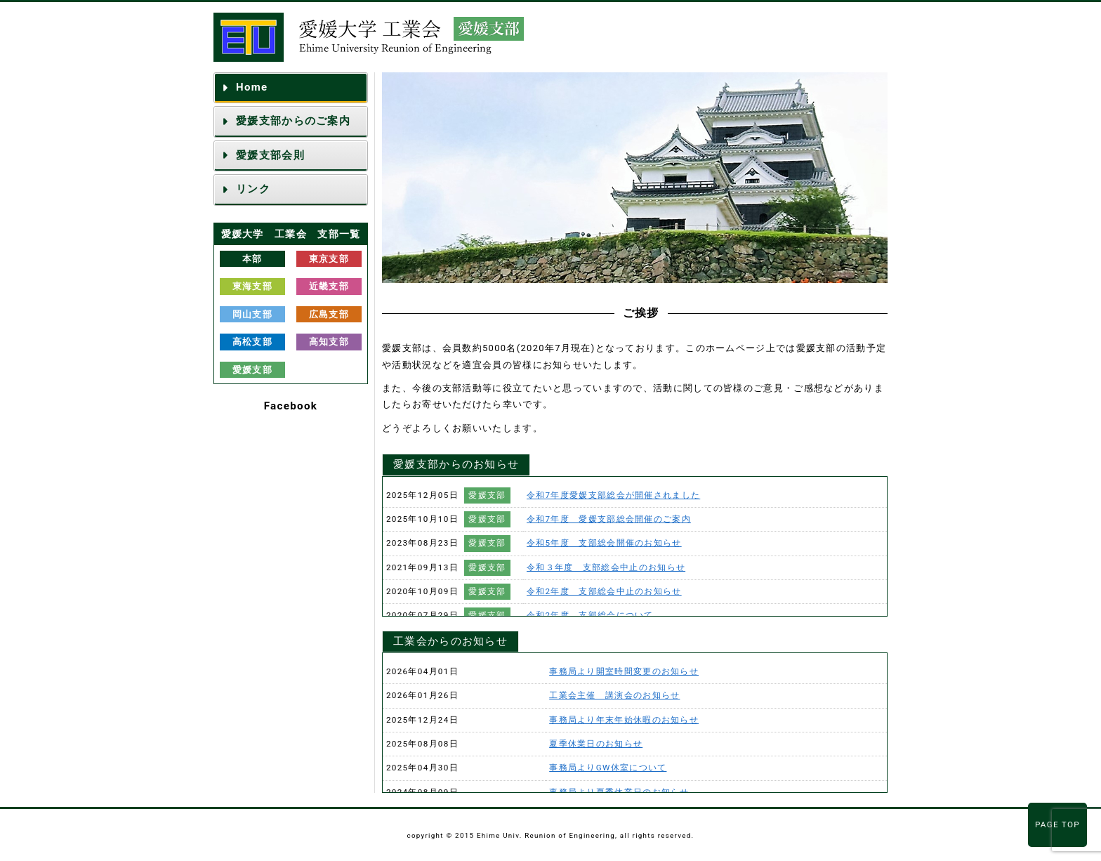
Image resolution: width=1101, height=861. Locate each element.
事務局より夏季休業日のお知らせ (619, 792)
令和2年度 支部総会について (590, 615)
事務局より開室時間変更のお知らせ (624, 671)
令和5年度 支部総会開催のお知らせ (604, 543)
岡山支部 (252, 314)
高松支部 (252, 341)
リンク (253, 189)
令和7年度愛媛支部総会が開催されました (613, 495)
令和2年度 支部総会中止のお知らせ (604, 591)
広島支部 (329, 314)
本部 (252, 259)
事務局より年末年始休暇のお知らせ (624, 720)
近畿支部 (329, 286)
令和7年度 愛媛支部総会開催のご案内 (609, 519)
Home (252, 87)
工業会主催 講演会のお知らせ (614, 695)
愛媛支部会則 (270, 155)
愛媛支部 (252, 369)
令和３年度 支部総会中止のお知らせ (606, 567)
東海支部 (252, 286)
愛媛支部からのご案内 (293, 120)
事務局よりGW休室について (607, 768)
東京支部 (329, 259)
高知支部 (329, 341)
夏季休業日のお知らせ (595, 744)
